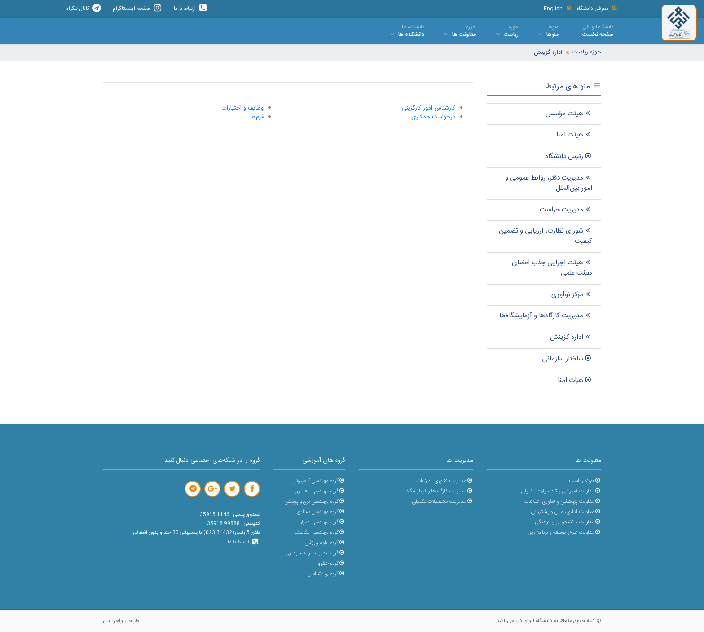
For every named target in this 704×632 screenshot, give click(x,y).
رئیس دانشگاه (568, 156)
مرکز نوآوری (571, 294)
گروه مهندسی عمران (321, 522)
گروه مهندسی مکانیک (320, 532)
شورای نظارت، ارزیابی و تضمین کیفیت (545, 236)
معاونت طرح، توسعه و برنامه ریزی (563, 532)
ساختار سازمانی (567, 358)
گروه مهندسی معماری (320, 491)
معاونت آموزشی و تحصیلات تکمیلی (561, 491)
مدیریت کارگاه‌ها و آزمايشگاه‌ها (545, 315)
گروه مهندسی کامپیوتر (319, 481)
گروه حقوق (331, 563)
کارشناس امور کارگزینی (428, 108)
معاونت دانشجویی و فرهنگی (568, 522)
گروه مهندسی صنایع (321, 512)
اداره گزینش (548, 52)
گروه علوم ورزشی (324, 543)
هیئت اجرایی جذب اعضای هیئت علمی (552, 268)
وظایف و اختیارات (243, 108)
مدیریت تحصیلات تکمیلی (442, 501)
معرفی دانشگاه (597, 8)
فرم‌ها (257, 117)
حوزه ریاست (586, 52)
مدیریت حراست (566, 209)
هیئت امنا (574, 134)
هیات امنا (575, 380)
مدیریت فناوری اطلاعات (444, 481)
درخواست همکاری (433, 117)
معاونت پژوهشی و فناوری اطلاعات (562, 501)
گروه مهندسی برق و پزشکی (314, 501)
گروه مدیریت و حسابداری (315, 553)
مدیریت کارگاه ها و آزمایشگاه (439, 491)
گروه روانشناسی (326, 574)
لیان (107, 620)
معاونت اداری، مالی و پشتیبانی (566, 512)
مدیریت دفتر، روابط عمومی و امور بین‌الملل (548, 183)
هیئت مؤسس (569, 113)
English (558, 8)
